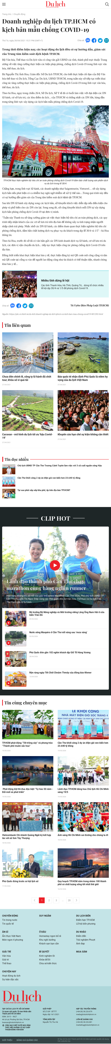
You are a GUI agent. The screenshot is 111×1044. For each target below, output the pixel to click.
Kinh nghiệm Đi (47, 956)
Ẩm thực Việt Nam (11, 936)
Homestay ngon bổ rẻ (50, 936)
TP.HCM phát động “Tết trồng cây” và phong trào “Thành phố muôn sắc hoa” (27, 745)
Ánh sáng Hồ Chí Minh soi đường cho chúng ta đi (83, 835)
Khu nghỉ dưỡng (47, 940)
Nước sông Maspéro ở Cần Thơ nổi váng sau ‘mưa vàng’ (58, 632)
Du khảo (81, 932)
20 (69, 900)
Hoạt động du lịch (11, 976)
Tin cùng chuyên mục (25, 703)
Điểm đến (81, 936)
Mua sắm (81, 952)
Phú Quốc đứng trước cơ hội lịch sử (20, 881)
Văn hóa (6, 956)
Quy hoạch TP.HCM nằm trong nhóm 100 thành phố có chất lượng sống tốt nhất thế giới (82, 883)
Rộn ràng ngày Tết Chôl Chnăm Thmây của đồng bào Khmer (60, 673)
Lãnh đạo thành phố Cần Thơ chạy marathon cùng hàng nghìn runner (48, 585)
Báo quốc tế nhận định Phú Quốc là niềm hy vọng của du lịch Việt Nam (83, 378)
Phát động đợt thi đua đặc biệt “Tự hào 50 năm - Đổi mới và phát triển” (27, 791)
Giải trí (6, 952)
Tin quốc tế (8, 924)
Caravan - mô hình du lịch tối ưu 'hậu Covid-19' (27, 436)
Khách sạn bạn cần (49, 944)
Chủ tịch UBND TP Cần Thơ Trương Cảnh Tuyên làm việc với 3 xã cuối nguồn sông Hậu (59, 466)
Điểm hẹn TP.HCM (85, 920)
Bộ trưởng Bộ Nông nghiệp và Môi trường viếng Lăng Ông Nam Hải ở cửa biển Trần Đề (66, 614)
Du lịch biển (83, 916)
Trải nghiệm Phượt (85, 940)
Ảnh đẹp (80, 944)
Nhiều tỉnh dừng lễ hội (55, 280)
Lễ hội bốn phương (85, 924)
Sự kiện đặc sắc (10, 980)
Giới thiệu (7, 1041)
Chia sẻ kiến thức (48, 963)
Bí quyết (44, 952)
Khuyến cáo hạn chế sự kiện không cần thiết (83, 434)
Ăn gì (5, 932)
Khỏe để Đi (44, 960)
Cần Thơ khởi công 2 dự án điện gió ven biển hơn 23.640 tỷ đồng (48, 478)
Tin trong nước (9, 920)
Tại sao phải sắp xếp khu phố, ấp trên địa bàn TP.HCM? (43, 490)
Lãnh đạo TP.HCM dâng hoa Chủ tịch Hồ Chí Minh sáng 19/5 (83, 791)
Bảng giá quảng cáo (27, 1041)
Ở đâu (42, 932)
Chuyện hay (9, 972)
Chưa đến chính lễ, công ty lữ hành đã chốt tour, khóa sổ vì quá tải (26, 378)
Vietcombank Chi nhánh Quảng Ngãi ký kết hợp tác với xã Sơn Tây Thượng (26, 837)
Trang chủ (6, 14)
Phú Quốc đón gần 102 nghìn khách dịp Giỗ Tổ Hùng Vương (59, 652)
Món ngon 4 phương (12, 940)
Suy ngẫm (45, 916)
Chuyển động (19, 14)
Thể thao (6, 963)
